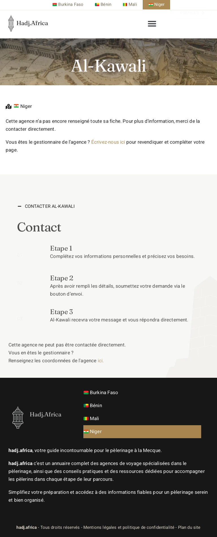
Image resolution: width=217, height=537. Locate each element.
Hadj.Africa (32, 18)
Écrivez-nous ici (108, 148)
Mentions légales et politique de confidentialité (128, 527)
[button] (152, 21)
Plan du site (189, 527)
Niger (93, 431)
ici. (101, 373)
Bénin (93, 405)
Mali (91, 418)
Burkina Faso (101, 392)
